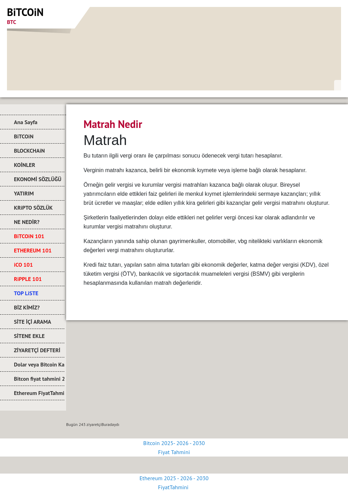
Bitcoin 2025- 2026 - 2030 (174, 442)
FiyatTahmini (174, 487)
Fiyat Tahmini (174, 452)
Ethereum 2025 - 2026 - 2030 (174, 478)
